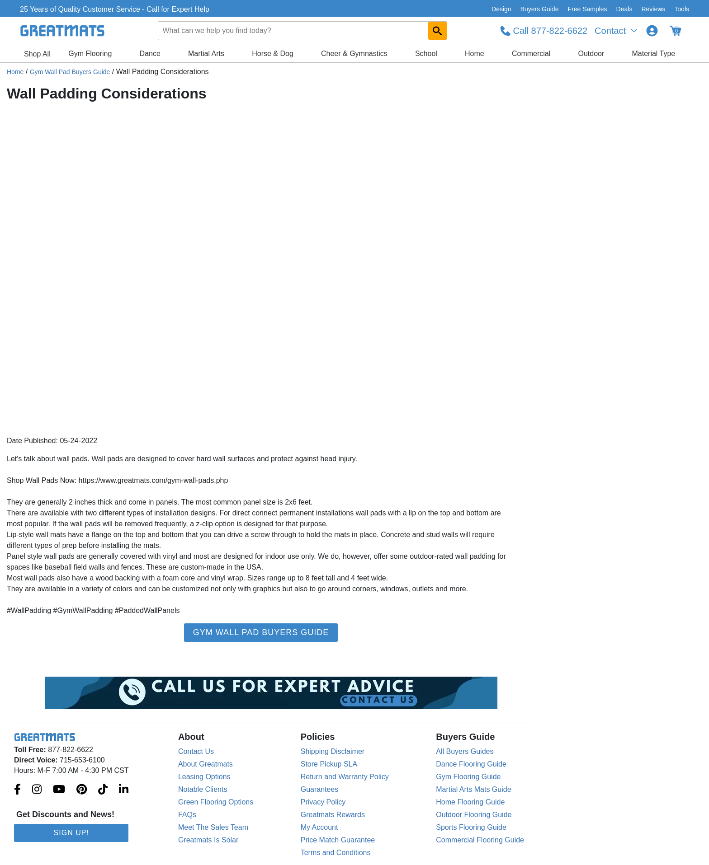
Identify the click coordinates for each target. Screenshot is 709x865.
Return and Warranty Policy (345, 777)
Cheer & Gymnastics (354, 53)
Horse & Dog (272, 53)
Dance (150, 53)
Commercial (531, 53)
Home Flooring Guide (470, 802)
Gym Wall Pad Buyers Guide (70, 71)
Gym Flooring (90, 53)
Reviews (653, 9)
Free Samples (587, 9)
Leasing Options (204, 777)
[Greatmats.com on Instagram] (37, 790)
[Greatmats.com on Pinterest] (81, 790)
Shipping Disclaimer (332, 751)
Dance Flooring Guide (471, 764)
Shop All (37, 54)
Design (501, 9)
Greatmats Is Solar (208, 840)
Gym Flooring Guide (468, 777)
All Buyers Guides (464, 751)
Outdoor (591, 53)
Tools (681, 9)
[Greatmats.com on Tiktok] (103, 790)
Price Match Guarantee (338, 840)
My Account (319, 827)
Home (474, 53)
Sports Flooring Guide (471, 827)
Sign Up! (71, 833)
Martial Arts (206, 53)
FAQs (187, 814)
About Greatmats (205, 764)
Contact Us (196, 751)
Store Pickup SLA (329, 764)
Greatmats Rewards (333, 814)
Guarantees (320, 789)
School (426, 53)
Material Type (654, 53)
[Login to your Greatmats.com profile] (652, 30)
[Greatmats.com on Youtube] (59, 790)
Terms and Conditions (336, 852)
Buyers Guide (539, 9)
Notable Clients (202, 789)
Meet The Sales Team (213, 827)
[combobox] (302, 30)
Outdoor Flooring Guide (473, 814)
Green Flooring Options (215, 802)
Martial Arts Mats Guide (473, 789)
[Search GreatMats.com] (437, 31)
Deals (624, 9)
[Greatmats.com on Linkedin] (123, 790)
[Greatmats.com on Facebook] (17, 790)
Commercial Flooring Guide (480, 840)
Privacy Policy (323, 802)
